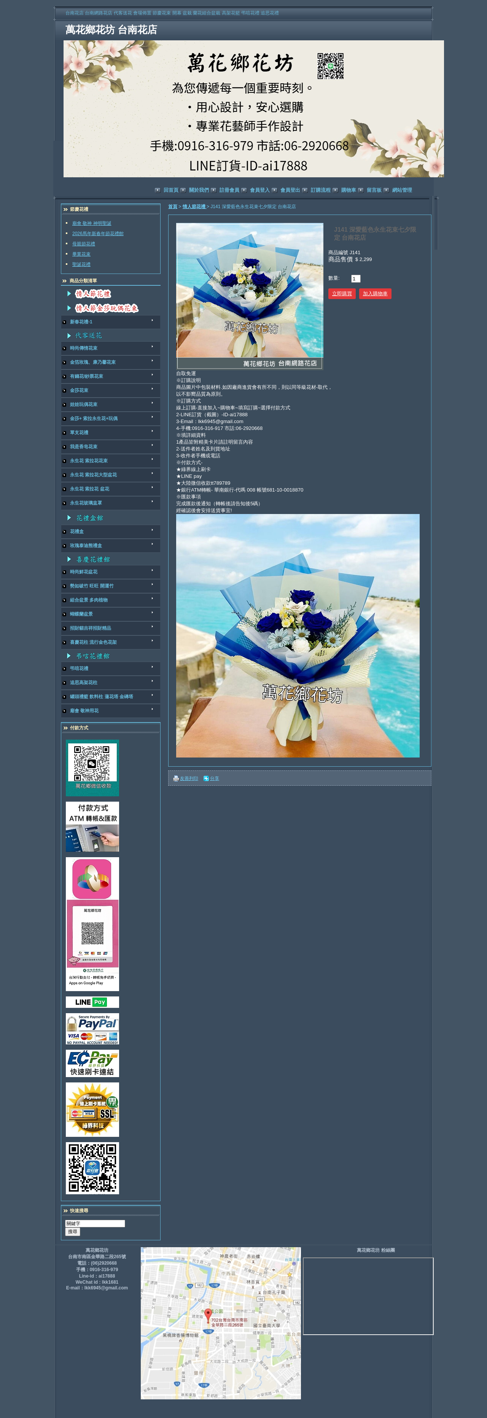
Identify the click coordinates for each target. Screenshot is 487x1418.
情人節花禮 (195, 206)
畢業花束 (81, 254)
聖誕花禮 (81, 264)
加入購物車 (375, 293)
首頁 (172, 206)
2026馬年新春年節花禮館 (98, 233)
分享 (214, 778)
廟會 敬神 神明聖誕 (91, 223)
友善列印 (189, 778)
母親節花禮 (83, 244)
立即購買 (342, 293)
